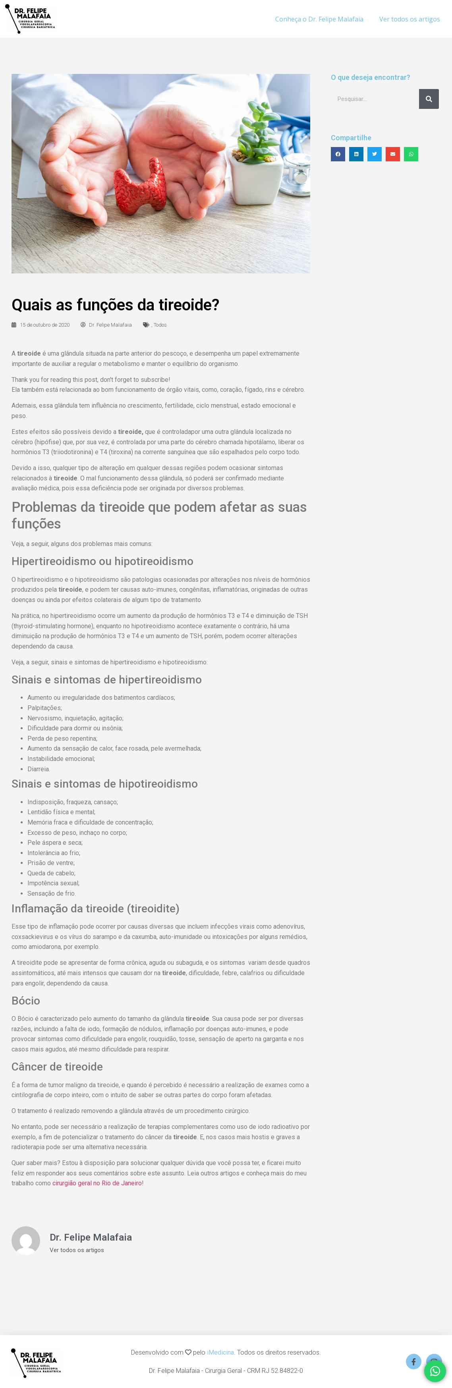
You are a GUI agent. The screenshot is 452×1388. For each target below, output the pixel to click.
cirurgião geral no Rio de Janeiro (97, 1183)
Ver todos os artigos (409, 19)
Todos (160, 325)
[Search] (429, 99)
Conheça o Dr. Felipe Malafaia (319, 19)
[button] (338, 154)
